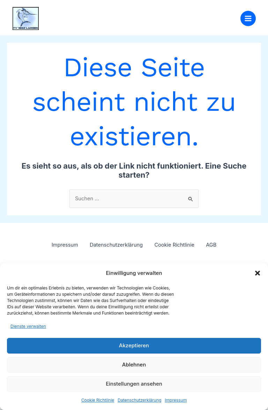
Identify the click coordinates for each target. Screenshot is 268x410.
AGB (214, 246)
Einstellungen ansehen (134, 383)
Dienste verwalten (28, 326)
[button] (257, 273)
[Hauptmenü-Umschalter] (248, 19)
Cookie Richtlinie (97, 400)
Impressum (176, 400)
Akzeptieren (134, 345)
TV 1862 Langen (88, 15)
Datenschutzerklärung (139, 400)
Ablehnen (134, 364)
